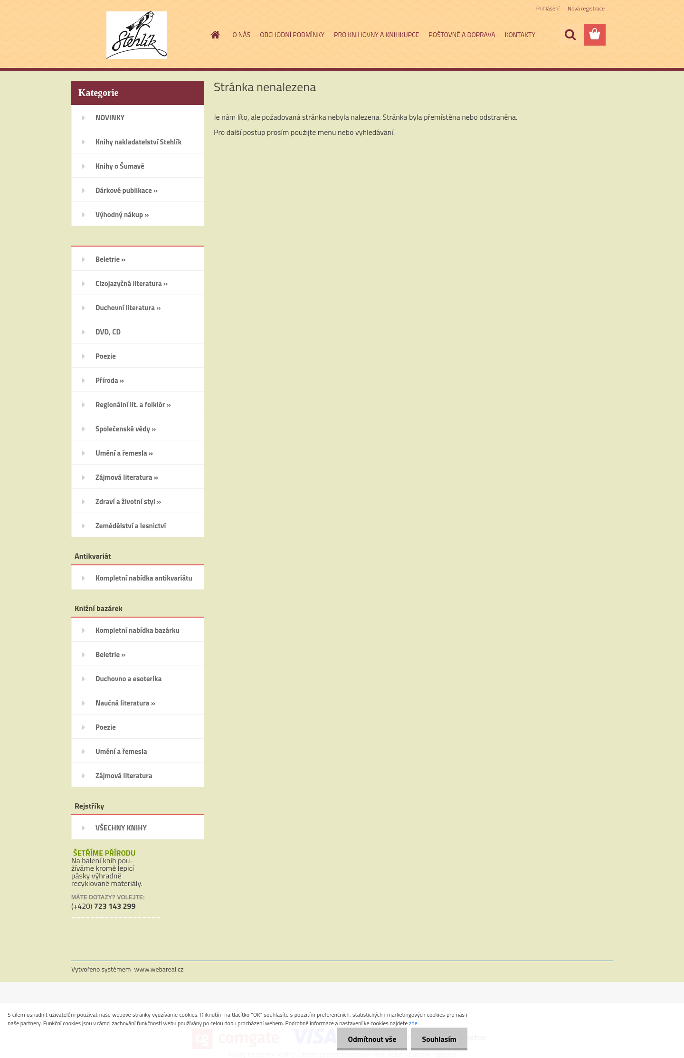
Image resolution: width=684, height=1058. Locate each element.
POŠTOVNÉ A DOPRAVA (461, 34)
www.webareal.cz (159, 969)
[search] (570, 35)
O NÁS (242, 34)
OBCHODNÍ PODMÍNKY (292, 34)
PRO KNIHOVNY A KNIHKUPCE (376, 34)
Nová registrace (586, 8)
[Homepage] (215, 35)
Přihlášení (548, 8)
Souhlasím (438, 1039)
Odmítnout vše (369, 1039)
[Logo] (136, 35)
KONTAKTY (520, 34)
